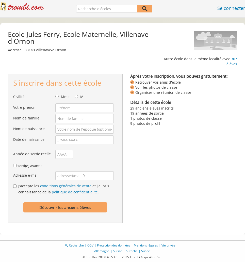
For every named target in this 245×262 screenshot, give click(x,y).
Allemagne (101, 251)
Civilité (19, 96)
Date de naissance (28, 139)
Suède (145, 251)
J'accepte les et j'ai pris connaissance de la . (63, 188)
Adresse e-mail (26, 175)
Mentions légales (146, 245)
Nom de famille (26, 118)
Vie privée (168, 245)
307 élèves (231, 61)
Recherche (76, 245)
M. (82, 96)
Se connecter (231, 8)
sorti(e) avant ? (30, 165)
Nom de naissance (29, 128)
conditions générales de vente (65, 185)
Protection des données (113, 245)
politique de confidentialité (75, 192)
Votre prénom (25, 107)
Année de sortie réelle (32, 153)
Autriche (132, 251)
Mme (65, 96)
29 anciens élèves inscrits (152, 108)
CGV (90, 245)
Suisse (117, 251)
